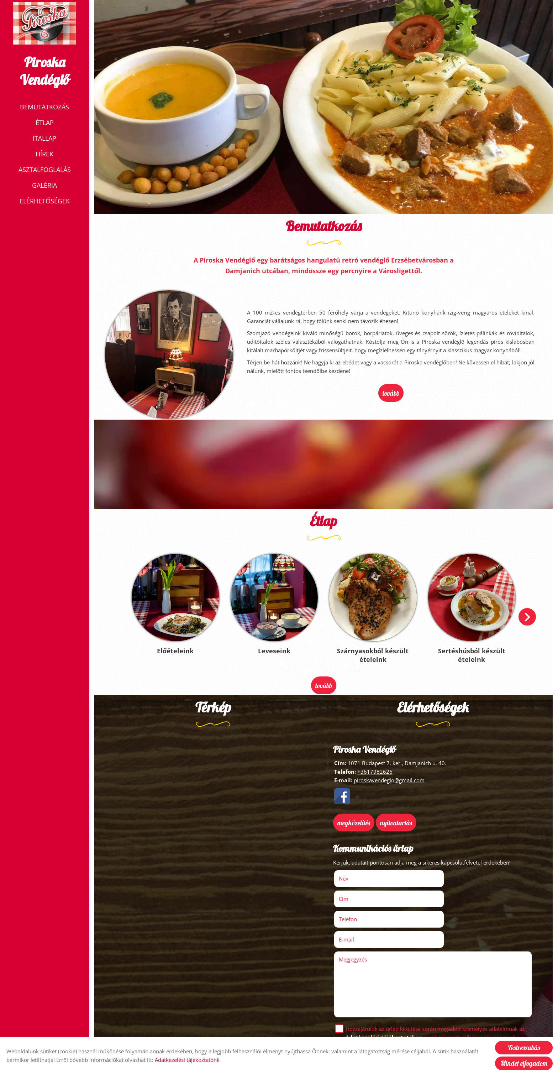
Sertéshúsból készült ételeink (469, 650)
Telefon (359, 891)
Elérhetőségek (44, 201)
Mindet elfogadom (523, 1063)
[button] (526, 614)
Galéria (44, 186)
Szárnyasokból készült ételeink (372, 650)
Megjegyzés (354, 911)
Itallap (44, 139)
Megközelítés (354, 816)
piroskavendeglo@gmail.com (389, 774)
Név (354, 871)
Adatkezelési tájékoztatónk (187, 1059)
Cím (443, 871)
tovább (391, 392)
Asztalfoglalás (44, 170)
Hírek (44, 154)
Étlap (44, 123)
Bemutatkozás (44, 107)
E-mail (456, 891)
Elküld (346, 1021)
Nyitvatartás (397, 816)
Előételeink (177, 646)
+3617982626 (375, 765)
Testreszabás (524, 1047)
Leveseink (275, 646)
